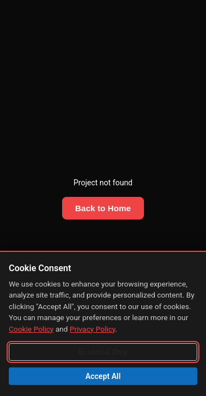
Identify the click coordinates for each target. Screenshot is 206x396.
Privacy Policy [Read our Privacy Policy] (92, 328)
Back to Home (103, 208)
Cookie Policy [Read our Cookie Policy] (31, 328)
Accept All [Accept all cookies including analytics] (102, 376)
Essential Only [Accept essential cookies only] (103, 352)
